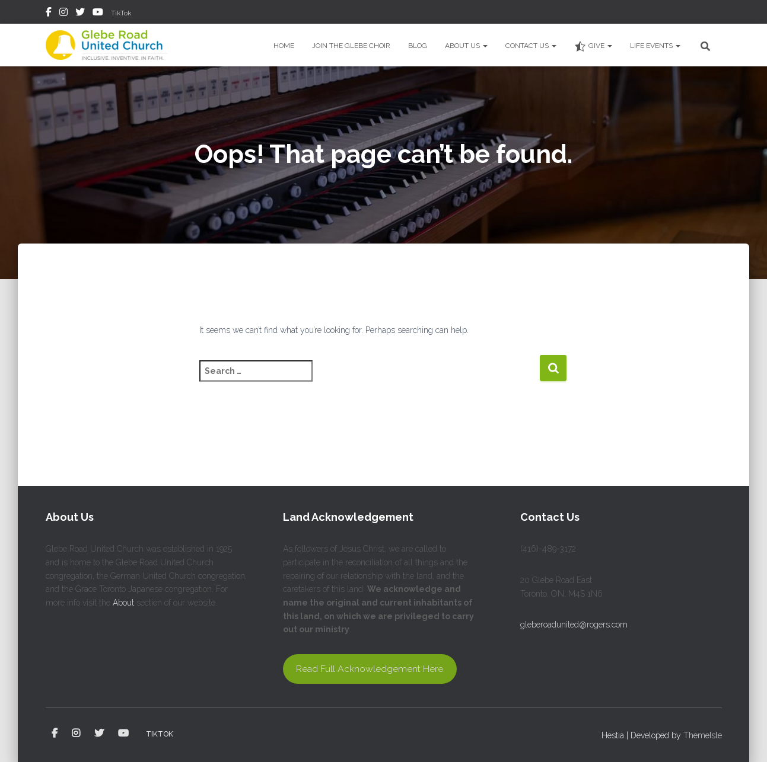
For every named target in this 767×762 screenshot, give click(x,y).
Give (593, 46)
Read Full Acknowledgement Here (369, 668)
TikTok (121, 13)
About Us (466, 45)
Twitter (80, 13)
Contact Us (530, 45)
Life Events (655, 45)
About (123, 602)
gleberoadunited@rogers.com (574, 624)
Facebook (49, 13)
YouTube (98, 13)
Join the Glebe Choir (351, 45)
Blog (417, 45)
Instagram (63, 13)
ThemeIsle (702, 735)
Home (283, 45)
